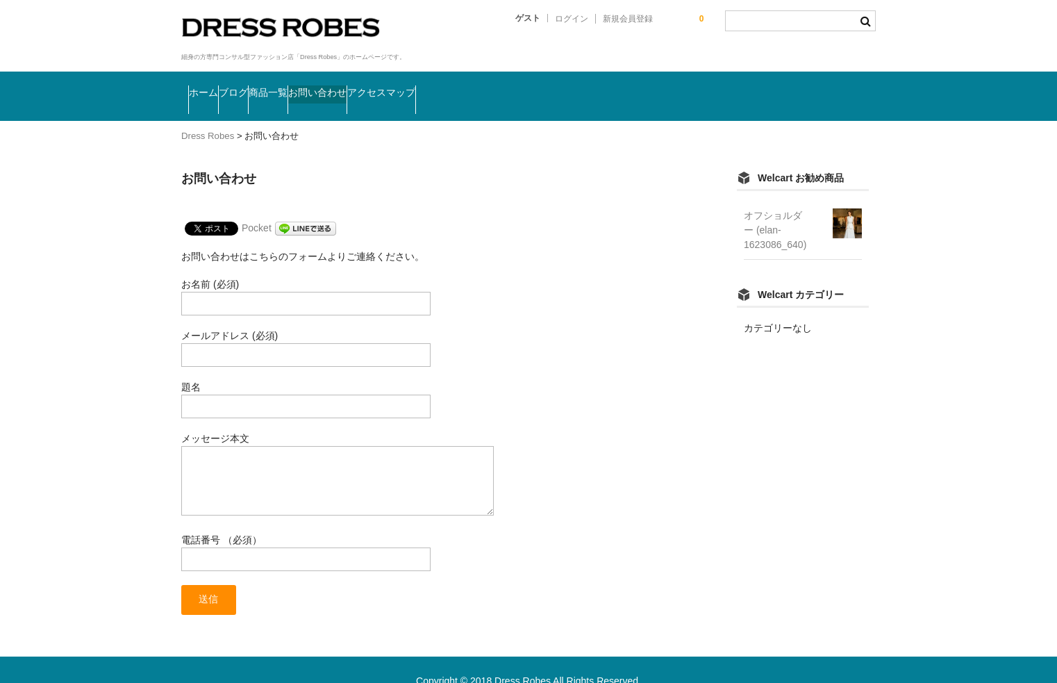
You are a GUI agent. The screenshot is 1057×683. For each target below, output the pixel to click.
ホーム (213, 80)
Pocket (257, 201)
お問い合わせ (433, 80)
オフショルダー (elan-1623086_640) (775, 203)
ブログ (276, 80)
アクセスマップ (538, 80)
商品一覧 (346, 80)
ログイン (571, 19)
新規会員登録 (628, 19)
